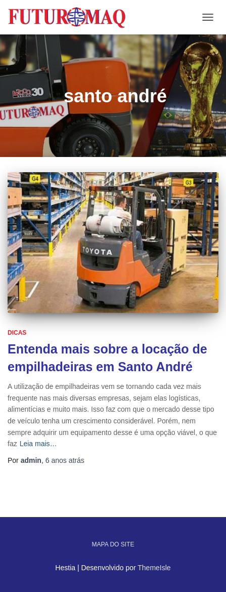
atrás (65, 460)
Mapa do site (113, 544)
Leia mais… (38, 444)
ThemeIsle (154, 568)
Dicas (17, 332)
